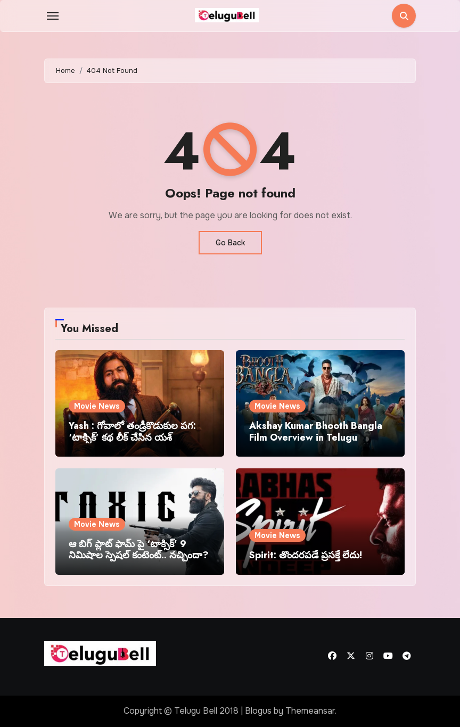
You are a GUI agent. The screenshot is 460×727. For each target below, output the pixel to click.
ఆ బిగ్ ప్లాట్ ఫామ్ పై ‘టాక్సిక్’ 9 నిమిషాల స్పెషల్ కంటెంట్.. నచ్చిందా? (139, 550)
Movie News (97, 406)
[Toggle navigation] (52, 16)
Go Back (230, 242)
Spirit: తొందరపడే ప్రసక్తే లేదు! (305, 555)
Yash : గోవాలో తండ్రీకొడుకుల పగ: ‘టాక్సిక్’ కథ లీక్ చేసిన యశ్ (132, 431)
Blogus (258, 710)
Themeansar (310, 710)
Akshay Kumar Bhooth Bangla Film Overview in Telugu (315, 431)
